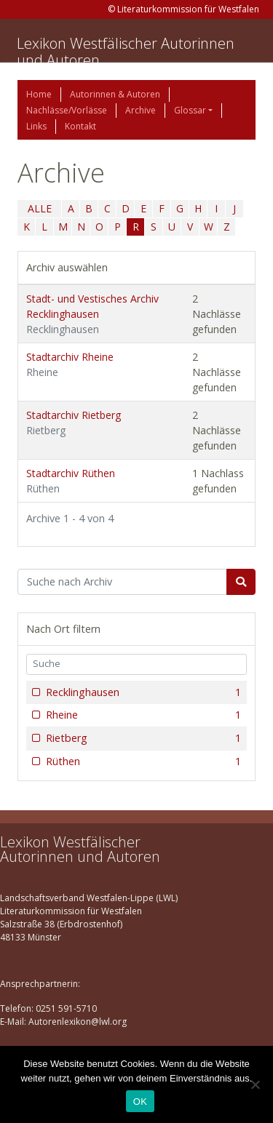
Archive (140, 110)
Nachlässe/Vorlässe (66, 110)
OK (140, 1101)
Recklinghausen (142, 692)
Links (36, 126)
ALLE (40, 208)
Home (39, 94)
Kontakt (80, 126)
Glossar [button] (190, 110)
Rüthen (142, 762)
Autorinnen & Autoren (115, 94)
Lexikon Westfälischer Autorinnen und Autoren (125, 51)
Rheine (142, 715)
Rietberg (142, 738)
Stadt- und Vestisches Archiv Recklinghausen (92, 314)
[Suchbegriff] (122, 582)
